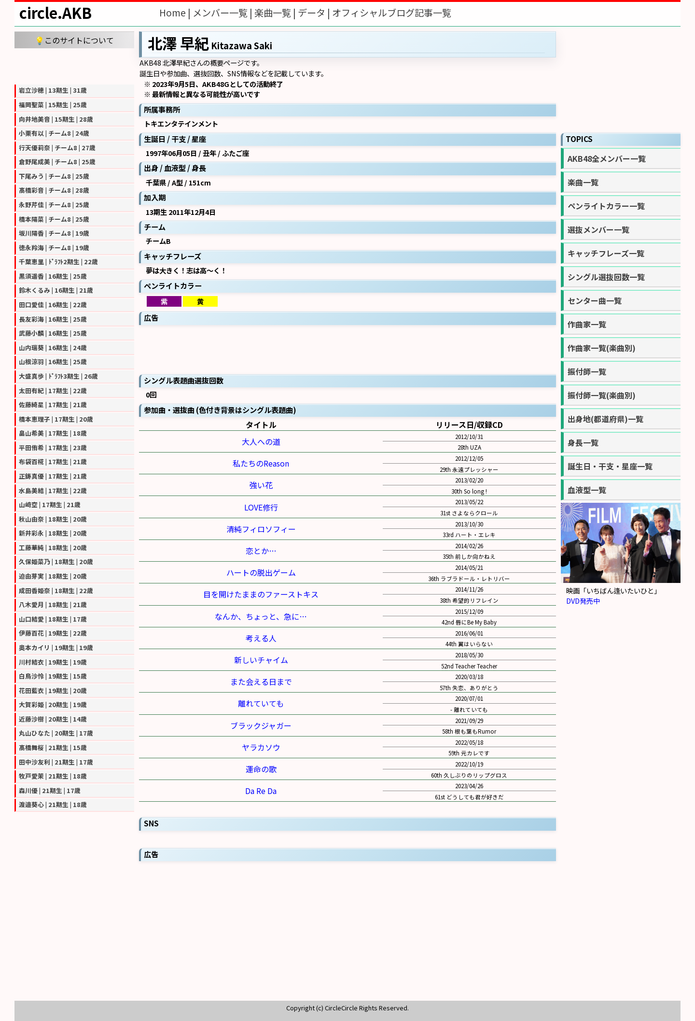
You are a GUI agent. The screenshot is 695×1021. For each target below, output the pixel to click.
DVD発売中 (583, 601)
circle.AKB (55, 12)
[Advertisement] (74, 65)
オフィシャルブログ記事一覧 (391, 12)
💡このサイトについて (74, 40)
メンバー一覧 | (223, 12)
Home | (176, 12)
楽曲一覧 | (276, 12)
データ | (315, 12)
